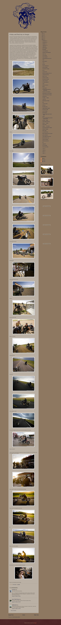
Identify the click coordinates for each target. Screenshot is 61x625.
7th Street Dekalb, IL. (45, 82)
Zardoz (43, 116)
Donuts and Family (45, 146)
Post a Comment (13, 610)
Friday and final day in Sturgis (47, 94)
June (43, 150)
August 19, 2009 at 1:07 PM (16, 608)
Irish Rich (13, 589)
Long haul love (44, 71)
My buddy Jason (45, 106)
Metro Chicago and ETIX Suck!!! (47, 133)
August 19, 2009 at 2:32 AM (16, 596)
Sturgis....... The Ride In (46, 126)
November (44, 42)
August (44, 46)
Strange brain (44, 96)
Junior (43, 83)
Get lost (43, 64)
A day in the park (45, 80)
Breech (43, 86)
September (44, 45)
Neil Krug (43, 105)
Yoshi (43, 59)
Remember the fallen (45, 79)
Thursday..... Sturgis (45, 97)
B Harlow (43, 158)
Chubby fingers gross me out (46, 58)
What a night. (44, 130)
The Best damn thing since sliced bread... (46, 90)
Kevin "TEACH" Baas (15, 599)
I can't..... (43, 62)
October (44, 43)
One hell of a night (45, 109)
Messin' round (44, 76)
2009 (43, 39)
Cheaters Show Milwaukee (46, 52)
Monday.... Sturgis (45, 120)
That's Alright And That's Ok (46, 136)
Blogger (35, 622)
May (43, 151)
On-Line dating (44, 145)
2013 (43, 33)
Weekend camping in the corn (47, 73)
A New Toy (44, 99)
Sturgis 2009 (44, 124)
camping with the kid (45, 74)
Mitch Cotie (43, 161)
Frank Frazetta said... (45, 65)
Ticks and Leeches (45, 139)
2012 (43, 35)
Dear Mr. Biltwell (44, 67)
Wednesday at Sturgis (45, 100)
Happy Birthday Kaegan (46, 108)
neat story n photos (45, 77)
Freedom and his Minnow (46, 91)
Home (23, 615)
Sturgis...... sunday (45, 123)
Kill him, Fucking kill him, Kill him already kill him (47, 118)
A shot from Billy (44, 103)
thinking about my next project (47, 93)
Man (43, 102)
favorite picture (44, 112)
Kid (43, 142)
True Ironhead (44, 55)
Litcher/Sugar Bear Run (46, 121)
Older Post (36, 615)
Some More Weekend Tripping (47, 127)
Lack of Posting (44, 111)
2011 (43, 36)
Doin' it (43, 70)
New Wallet (44, 49)
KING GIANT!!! (44, 61)
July (43, 148)
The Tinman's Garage (45, 68)
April (43, 153)
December (44, 40)
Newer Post (10, 615)
